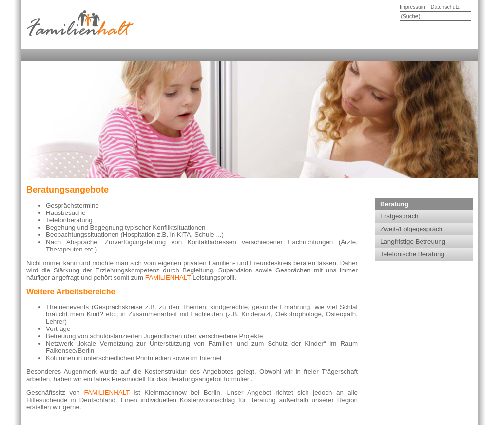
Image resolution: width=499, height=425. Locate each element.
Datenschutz (445, 7)
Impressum (412, 7)
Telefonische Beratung (412, 254)
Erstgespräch (399, 216)
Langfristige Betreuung (412, 241)
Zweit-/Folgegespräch (411, 228)
